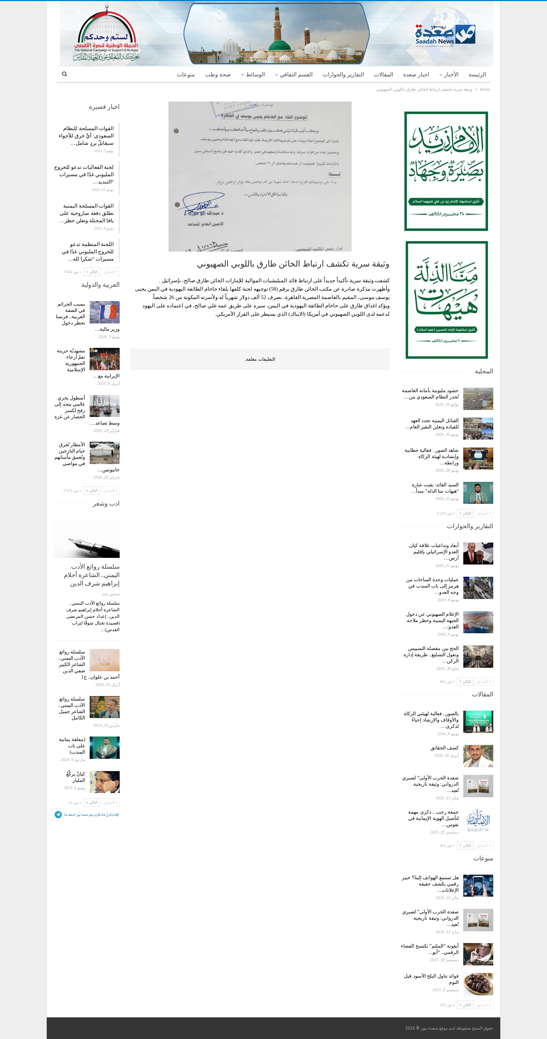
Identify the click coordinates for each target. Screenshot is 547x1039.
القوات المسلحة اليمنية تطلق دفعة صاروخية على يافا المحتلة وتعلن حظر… (86, 213)
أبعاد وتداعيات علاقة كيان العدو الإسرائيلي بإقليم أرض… (434, 552)
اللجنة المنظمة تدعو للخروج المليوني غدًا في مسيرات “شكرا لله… (88, 251)
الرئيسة (477, 74)
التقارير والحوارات (343, 74)
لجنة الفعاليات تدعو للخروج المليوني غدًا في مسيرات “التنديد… (84, 174)
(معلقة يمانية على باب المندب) (72, 746)
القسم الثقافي (296, 74)
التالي (465, 513)
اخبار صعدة (416, 74)
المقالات (383, 74)
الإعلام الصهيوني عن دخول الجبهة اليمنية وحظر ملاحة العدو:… (432, 620)
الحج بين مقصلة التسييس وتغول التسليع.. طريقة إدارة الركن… (431, 655)
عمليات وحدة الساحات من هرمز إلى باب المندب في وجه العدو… (432, 586)
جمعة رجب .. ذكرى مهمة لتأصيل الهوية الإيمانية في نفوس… (433, 818)
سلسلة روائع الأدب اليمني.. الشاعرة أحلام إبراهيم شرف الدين (92, 575)
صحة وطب (218, 74)
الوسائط (255, 74)
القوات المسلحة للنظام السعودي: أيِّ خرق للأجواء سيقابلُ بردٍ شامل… (86, 136)
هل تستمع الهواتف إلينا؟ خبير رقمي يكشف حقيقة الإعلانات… (430, 884)
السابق (484, 513)
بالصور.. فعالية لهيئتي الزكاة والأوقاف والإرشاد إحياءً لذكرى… (431, 720)
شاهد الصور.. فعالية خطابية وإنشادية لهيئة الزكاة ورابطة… (432, 456)
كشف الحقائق (444, 747)
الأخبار (451, 74)
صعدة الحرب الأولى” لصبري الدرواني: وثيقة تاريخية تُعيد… (430, 784)
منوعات (186, 74)
